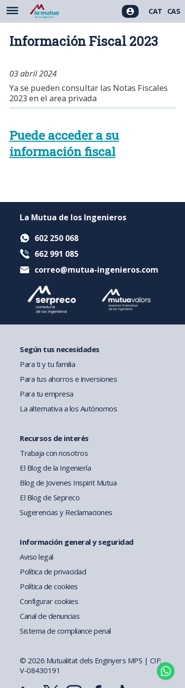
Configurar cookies (49, 601)
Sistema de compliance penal (65, 631)
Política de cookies (49, 586)
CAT (155, 11)
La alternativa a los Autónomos (68, 408)
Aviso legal (36, 557)
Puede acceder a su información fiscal (64, 143)
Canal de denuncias (49, 616)
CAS (174, 11)
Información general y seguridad (77, 542)
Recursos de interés (54, 438)
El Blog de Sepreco (49, 497)
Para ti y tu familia (47, 364)
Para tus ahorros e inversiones (68, 379)
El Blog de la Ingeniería (55, 468)
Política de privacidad (53, 571)
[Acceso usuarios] (130, 11)
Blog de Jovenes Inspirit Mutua (68, 482)
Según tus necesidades (60, 349)
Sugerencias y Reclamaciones (66, 512)
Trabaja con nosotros (54, 453)
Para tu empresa (47, 394)
